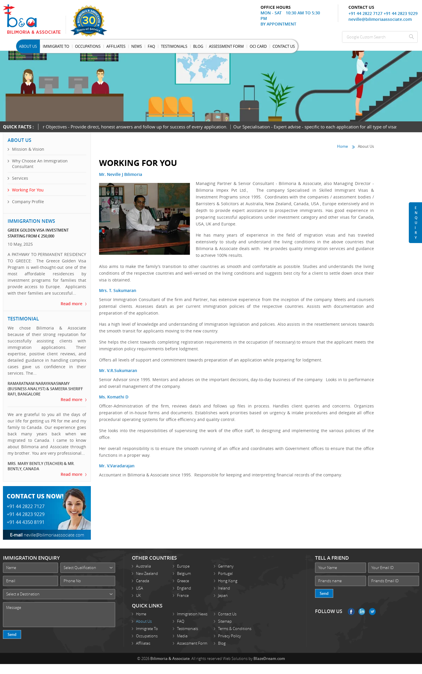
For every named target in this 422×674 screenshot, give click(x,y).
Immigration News (192, 614)
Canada (142, 580)
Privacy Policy (229, 636)
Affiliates (115, 46)
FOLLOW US (328, 611)
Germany (226, 566)
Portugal (225, 573)
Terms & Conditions (234, 628)
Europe (183, 566)
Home (342, 146)
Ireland (224, 588)
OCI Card (258, 46)
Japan (223, 595)
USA (139, 588)
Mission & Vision (28, 149)
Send (12, 634)
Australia (143, 566)
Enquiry (416, 222)
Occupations (88, 46)
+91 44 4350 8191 (26, 522)
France (183, 595)
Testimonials (174, 46)
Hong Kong (227, 580)
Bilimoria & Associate (170, 658)
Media (182, 636)
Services (20, 178)
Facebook (351, 611)
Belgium (184, 573)
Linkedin (361, 611)
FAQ (180, 621)
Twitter (372, 611)
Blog (198, 46)
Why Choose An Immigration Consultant (40, 163)
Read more (71, 303)
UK (138, 595)
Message (59, 614)
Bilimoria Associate (34, 19)
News (136, 46)
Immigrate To (56, 46)
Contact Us (284, 46)
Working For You (28, 190)
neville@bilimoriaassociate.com (380, 19)
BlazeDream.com (269, 658)
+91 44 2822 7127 (365, 13)
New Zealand (147, 573)
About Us (28, 46)
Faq (151, 46)
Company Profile (28, 201)
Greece (183, 580)
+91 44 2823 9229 (401, 13)
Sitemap (225, 621)
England (184, 588)
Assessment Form (226, 46)
